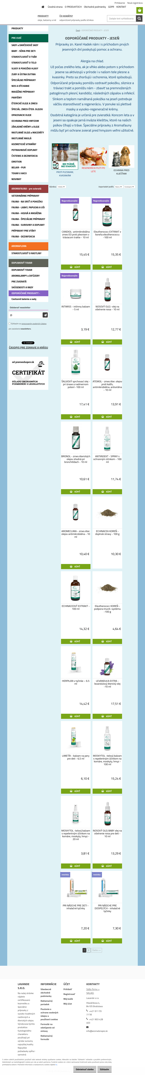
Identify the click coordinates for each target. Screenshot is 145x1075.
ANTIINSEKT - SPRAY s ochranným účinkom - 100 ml (107, 459)
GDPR (111, 7)
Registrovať (69, 994)
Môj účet (67, 1003)
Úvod (78, 30)
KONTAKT (121, 7)
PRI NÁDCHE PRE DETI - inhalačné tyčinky (76, 907)
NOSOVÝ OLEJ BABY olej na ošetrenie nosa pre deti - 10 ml (107, 833)
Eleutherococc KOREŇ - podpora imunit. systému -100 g (107, 609)
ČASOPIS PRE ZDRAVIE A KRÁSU (28, 347)
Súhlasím (103, 1069)
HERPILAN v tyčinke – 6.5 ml (75, 682)
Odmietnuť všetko (82, 1069)
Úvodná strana (55, 7)
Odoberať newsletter (20, 307)
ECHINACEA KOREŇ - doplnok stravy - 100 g (107, 532)
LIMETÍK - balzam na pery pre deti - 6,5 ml (75, 757)
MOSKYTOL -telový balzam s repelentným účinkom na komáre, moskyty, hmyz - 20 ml (75, 835)
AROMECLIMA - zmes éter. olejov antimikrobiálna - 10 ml (75, 534)
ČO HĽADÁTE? (66, 16)
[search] (139, 18)
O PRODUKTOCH (73, 7)
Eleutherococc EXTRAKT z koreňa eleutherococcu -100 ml (107, 234)
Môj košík (68, 999)
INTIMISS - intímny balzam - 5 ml (75, 308)
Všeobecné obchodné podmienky (46, 992)
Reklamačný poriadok (47, 1002)
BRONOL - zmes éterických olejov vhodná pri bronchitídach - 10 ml (75, 459)
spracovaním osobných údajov (34, 323)
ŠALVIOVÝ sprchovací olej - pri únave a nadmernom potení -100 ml (75, 384)
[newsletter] (45, 315)
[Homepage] (41, 7)
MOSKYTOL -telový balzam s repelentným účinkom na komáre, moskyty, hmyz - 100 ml (107, 760)
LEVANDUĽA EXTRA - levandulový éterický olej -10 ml (107, 683)
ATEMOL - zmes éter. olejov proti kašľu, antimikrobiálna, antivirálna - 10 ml (107, 385)
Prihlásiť (67, 989)
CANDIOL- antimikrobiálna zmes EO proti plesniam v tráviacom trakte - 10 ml (76, 234)
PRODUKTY (43, 16)
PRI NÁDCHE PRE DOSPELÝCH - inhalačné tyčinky (107, 908)
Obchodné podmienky (95, 7)
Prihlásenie (120, 3)
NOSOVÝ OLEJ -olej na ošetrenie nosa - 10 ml (107, 308)
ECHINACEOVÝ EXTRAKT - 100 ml (76, 607)
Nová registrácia (135, 3)
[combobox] (119, 186)
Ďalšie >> (96, 950)
